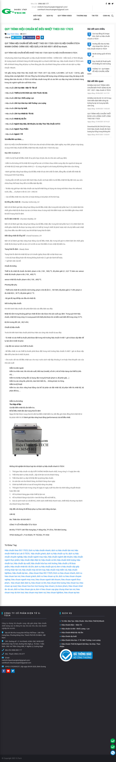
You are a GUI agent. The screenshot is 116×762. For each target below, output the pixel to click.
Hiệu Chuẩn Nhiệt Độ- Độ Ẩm (71, 632)
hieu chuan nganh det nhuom (47, 579)
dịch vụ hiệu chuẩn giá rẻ (45, 566)
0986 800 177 (43, 4)
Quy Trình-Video (65, 16)
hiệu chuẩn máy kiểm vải (56, 570)
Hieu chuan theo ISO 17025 (40, 573)
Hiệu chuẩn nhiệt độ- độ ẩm (22, 566)
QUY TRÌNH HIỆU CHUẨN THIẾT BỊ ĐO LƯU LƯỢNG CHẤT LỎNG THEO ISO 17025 (99, 116)
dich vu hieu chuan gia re (24, 589)
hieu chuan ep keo (71, 592)
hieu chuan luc (72, 583)
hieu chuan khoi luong (56, 583)
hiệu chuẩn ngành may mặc (35, 557)
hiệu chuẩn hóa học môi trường (44, 563)
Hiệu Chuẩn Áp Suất (68, 636)
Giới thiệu (37, 16)
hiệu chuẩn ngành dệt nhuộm (60, 557)
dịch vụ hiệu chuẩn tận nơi (62, 550)
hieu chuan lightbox (55, 592)
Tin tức (95, 16)
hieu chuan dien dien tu (20, 583)
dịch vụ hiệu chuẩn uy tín (57, 553)
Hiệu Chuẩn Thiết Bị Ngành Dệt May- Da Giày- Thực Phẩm (80, 645)
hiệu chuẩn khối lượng (66, 560)
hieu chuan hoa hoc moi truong (31, 586)
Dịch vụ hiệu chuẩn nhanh (40, 550)
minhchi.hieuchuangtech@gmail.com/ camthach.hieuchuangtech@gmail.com (16, 661)
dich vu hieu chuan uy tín (47, 576)
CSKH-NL (106, 16)
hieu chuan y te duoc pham (56, 586)
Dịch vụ (50, 16)
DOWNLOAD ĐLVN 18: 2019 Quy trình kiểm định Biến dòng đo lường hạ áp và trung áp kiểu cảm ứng (99, 102)
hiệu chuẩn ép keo (20, 573)
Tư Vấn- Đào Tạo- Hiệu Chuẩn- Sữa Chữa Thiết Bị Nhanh (82, 621)
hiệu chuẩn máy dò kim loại (33, 570)
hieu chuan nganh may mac (23, 579)
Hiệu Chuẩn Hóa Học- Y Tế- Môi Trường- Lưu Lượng (80, 640)
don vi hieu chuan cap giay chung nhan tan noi (55, 589)
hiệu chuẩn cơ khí (48, 560)
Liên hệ (36, 19)
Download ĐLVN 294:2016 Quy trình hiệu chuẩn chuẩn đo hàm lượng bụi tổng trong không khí (98, 129)
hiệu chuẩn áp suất (22, 563)
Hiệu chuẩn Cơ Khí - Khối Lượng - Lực (75, 629)
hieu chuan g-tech (28, 576)
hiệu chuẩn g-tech (38, 553)
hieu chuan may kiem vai (35, 592)
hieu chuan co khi (38, 583)
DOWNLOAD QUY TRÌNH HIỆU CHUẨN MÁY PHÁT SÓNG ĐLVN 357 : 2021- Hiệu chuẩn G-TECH (99, 87)
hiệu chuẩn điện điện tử (31, 560)
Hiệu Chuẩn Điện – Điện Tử (71, 625)
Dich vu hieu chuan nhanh (64, 573)
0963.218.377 (19, 654)
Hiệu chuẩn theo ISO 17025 (16, 550)
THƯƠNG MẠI (82, 16)
